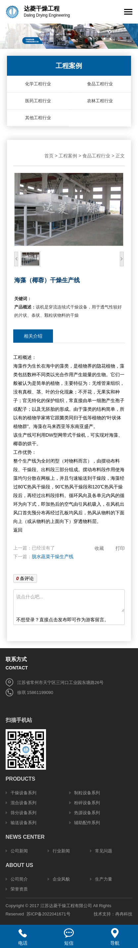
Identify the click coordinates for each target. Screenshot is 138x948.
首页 (49, 155)
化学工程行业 (38, 83)
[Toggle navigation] (128, 12)
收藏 (99, 548)
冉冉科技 (123, 913)
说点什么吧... (70, 602)
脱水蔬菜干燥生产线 (52, 556)
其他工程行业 (38, 117)
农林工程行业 (100, 100)
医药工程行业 (38, 100)
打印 (120, 548)
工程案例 (68, 155)
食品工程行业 (100, 83)
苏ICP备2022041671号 (48, 913)
